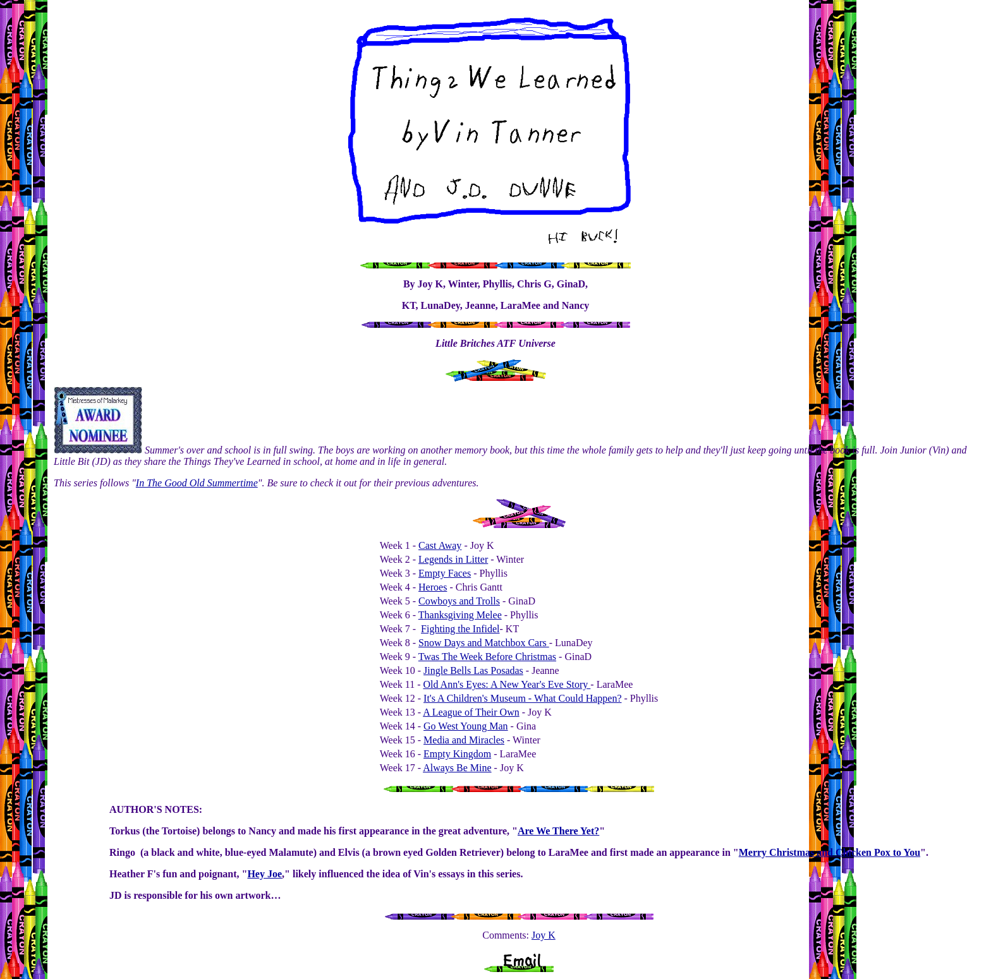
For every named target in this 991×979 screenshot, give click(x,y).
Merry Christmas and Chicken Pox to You (829, 852)
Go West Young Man (465, 726)
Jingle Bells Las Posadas (473, 670)
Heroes (432, 587)
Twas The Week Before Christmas (487, 656)
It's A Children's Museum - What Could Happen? (522, 698)
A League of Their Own (471, 712)
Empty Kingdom (457, 753)
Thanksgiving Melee (460, 615)
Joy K (544, 935)
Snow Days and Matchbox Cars (483, 642)
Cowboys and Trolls (459, 601)
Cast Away (439, 545)
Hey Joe (264, 873)
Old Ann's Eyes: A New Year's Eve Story (506, 684)
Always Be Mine (457, 767)
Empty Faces (444, 573)
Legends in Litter (453, 559)
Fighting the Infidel (460, 628)
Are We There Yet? (558, 831)
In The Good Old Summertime (197, 482)
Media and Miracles (463, 740)
